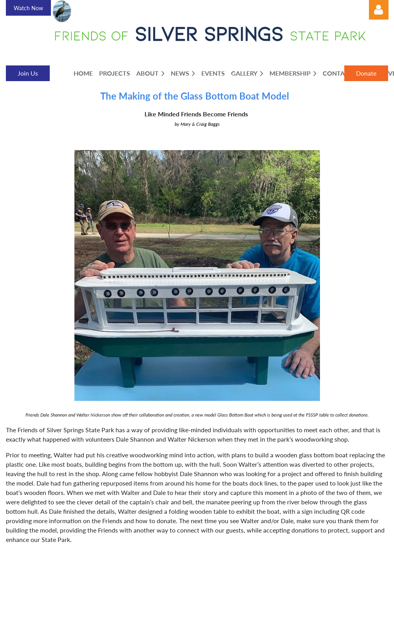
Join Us (28, 73)
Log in (379, 10)
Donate (366, 73)
